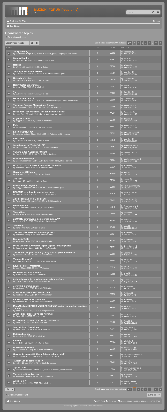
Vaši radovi (53, 147)
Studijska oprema (49, 221)
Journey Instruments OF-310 (27, 71)
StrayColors (20, 329)
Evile (15, 125)
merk (18, 228)
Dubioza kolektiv (21, 334)
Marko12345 (21, 383)
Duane (18, 281)
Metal (49, 127)
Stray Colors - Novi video (26, 327)
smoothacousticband (24, 356)
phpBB (75, 406)
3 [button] (142, 43)
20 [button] (156, 43)
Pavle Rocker (21, 194)
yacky (18, 363)
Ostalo (45, 67)
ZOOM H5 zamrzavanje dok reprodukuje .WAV (36, 219)
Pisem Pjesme (20, 205)
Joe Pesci (18, 178)
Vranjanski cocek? (22, 259)
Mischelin (19, 343)
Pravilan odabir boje (23, 158)
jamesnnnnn (20, 350)
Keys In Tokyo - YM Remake (27, 266)
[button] (129, 43)
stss (17, 87)
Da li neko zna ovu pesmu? (27, 272)
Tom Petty (18, 225)
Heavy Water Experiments (26, 85)
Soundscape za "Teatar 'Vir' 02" (29, 145)
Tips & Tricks (20, 367)
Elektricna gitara (57, 188)
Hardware (52, 194)
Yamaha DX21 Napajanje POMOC (30, 152)
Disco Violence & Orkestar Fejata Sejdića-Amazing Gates (42, 245)
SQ (14, 91)
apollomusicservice (23, 161)
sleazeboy (20, 54)
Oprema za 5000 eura (24, 172)
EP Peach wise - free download (29, 299)
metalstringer (21, 107)
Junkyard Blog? (21, 51)
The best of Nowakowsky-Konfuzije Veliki (34, 232)
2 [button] (138, 43)
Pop (43, 316)
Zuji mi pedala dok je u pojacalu (29, 199)
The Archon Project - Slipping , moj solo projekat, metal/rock (44, 252)
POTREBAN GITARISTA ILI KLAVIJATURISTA (36, 320)
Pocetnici (46, 281)
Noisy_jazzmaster (23, 188)
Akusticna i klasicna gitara (55, 74)
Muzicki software (54, 107)
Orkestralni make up (23, 347)
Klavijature (53, 154)
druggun (19, 121)
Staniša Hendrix (21, 58)
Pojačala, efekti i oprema (60, 134)
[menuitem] (22, 21)
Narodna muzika (47, 60)
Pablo (18, 60)
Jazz (45, 181)
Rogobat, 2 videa (21, 118)
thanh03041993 (22, 147)
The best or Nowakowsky (26, 374)
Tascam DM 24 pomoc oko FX (28, 361)
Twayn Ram (19, 212)
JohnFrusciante (22, 208)
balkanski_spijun (22, 134)
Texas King (20, 114)
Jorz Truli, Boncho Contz (25, 286)
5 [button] (149, 43)
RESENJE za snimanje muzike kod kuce (33, 192)
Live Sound (45, 174)
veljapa (18, 181)
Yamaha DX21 (21, 154)
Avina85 (19, 323)
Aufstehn (19, 167)
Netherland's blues (22, 78)
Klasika (50, 350)
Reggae (17, 65)
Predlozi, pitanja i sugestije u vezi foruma (61, 54)
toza (17, 268)
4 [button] (145, 43)
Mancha (19, 255)
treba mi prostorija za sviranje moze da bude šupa (38, 279)
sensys (18, 221)
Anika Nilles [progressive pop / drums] (33, 314)
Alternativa (48, 121)
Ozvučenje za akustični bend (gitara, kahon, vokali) (39, 354)
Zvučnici (57, 356)
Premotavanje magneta (25, 185)
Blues (47, 80)
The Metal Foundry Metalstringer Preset (33, 105)
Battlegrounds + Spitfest (55, 114)
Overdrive (19, 74)
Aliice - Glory (19, 381)
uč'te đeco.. (19, 138)
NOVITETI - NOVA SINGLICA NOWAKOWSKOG (37, 165)
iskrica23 (19, 214)
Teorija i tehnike (47, 311)
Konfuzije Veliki (21, 239)
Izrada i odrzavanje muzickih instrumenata (61, 100)
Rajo (17, 174)
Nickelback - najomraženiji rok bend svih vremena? (39, 111)
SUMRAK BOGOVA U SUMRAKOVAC (32, 292)
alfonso (18, 67)
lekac (18, 275)
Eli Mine (17, 340)
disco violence (21, 248)
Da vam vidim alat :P (23, 98)
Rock (42, 87)
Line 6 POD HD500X (23, 132)
